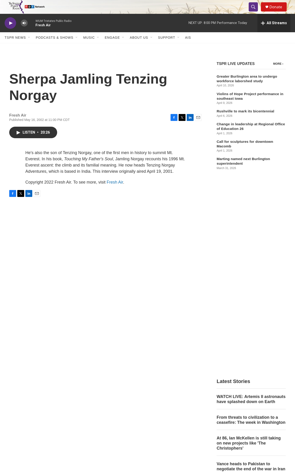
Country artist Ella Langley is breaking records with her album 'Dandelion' (249, 305)
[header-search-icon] (255, 12)
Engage (112, 48)
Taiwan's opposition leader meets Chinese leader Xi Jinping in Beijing (250, 331)
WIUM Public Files (177, 393)
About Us (139, 48)
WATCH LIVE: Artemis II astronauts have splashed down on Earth (251, 215)
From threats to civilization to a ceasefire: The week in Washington (251, 235)
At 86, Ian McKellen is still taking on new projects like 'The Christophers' (249, 259)
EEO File (109, 403)
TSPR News (15, 48)
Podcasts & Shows (54, 48)
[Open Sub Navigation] (29, 48)
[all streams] (273, 33)
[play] (10, 33)
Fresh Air (115, 192)
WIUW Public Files (177, 403)
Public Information (238, 393)
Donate (278, 12)
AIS (188, 48)
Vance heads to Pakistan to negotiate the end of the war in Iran (251, 282)
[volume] (24, 33)
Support (166, 48)
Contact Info (112, 393)
